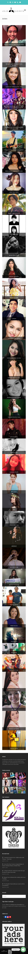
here (6, 764)
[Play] (4, 951)
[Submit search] (24, 896)
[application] (13, 951)
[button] (25, 10)
